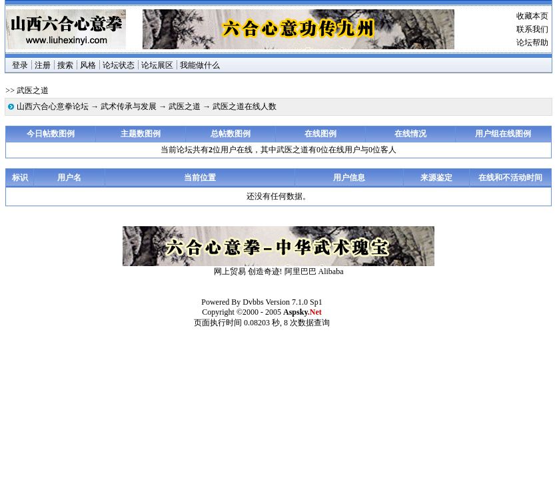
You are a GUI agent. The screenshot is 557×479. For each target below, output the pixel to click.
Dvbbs (253, 302)
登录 (20, 65)
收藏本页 (532, 16)
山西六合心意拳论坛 (53, 106)
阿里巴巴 (300, 271)
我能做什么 (200, 65)
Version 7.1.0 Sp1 (293, 302)
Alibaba (331, 271)
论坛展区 (157, 65)
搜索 (65, 65)
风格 (88, 65)
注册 (43, 65)
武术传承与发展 (129, 106)
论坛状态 (119, 65)
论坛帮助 (532, 42)
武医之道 (185, 106)
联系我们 (532, 29)
